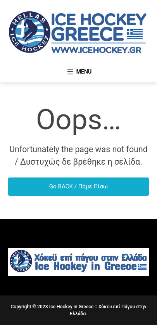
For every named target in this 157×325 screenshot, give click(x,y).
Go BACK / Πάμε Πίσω (78, 186)
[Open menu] (79, 71)
